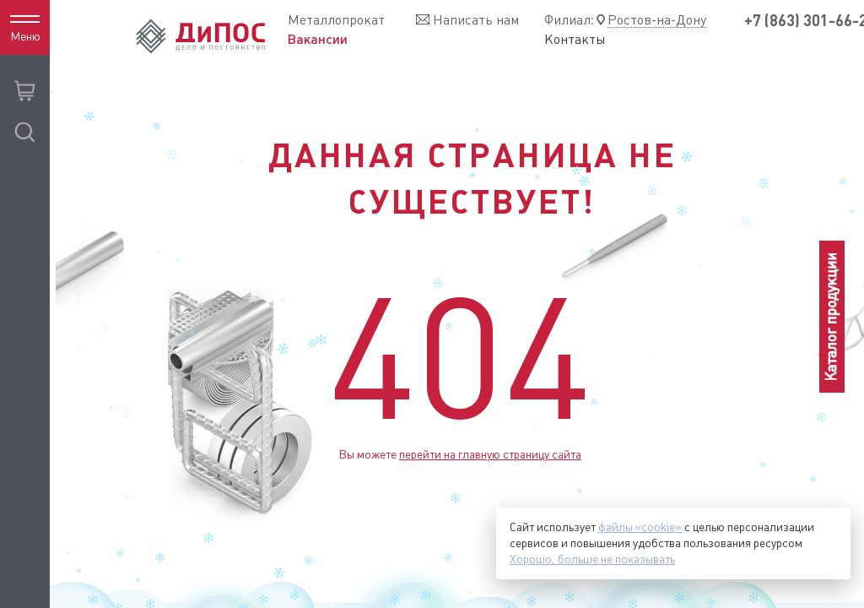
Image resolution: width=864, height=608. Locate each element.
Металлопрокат (336, 20)
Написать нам (476, 20)
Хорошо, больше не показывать (592, 559)
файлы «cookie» (640, 527)
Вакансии (318, 39)
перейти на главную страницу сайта (490, 454)
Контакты (575, 39)
